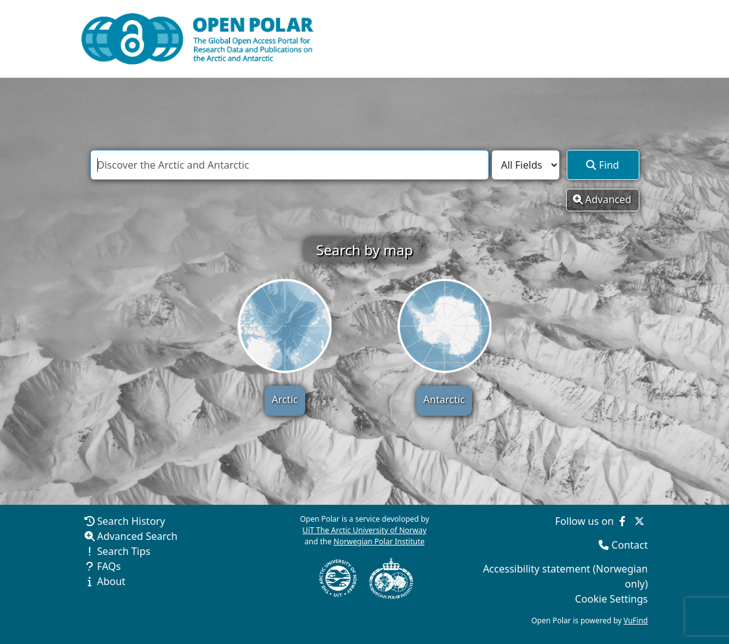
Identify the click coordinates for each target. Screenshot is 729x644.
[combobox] (289, 165)
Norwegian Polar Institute (378, 541)
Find (602, 165)
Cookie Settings (611, 599)
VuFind (636, 620)
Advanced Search (137, 536)
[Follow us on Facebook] (622, 521)
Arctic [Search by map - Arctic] (285, 399)
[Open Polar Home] (197, 38)
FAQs (109, 566)
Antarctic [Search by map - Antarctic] (443, 399)
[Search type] (525, 165)
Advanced (602, 199)
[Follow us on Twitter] (639, 521)
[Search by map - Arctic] (285, 326)
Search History (131, 521)
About (111, 581)
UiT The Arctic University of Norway (365, 530)
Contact (630, 545)
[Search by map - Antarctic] (444, 326)
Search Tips (123, 551)
